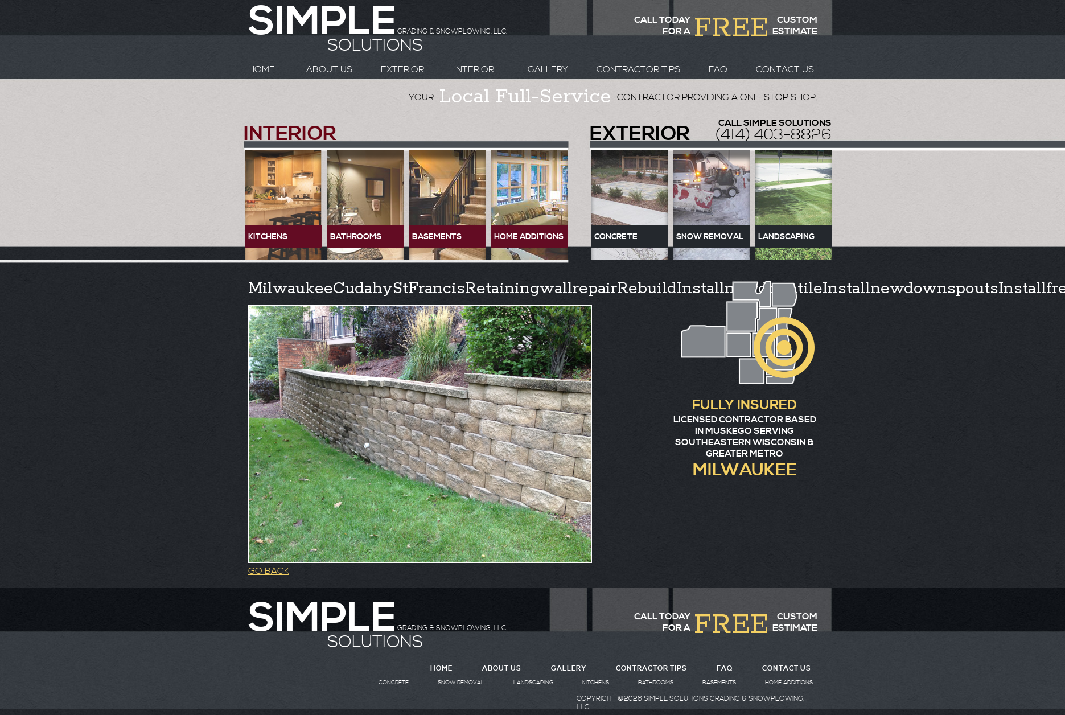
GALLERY (548, 69)
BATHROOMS (655, 682)
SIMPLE (322, 619)
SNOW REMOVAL (461, 682)
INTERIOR (474, 69)
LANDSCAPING (533, 682)
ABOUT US (329, 69)
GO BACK (268, 571)
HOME (261, 69)
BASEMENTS (719, 682)
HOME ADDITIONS (789, 682)
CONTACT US (785, 69)
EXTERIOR (402, 69)
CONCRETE (394, 682)
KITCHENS (595, 682)
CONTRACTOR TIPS (638, 69)
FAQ (718, 69)
